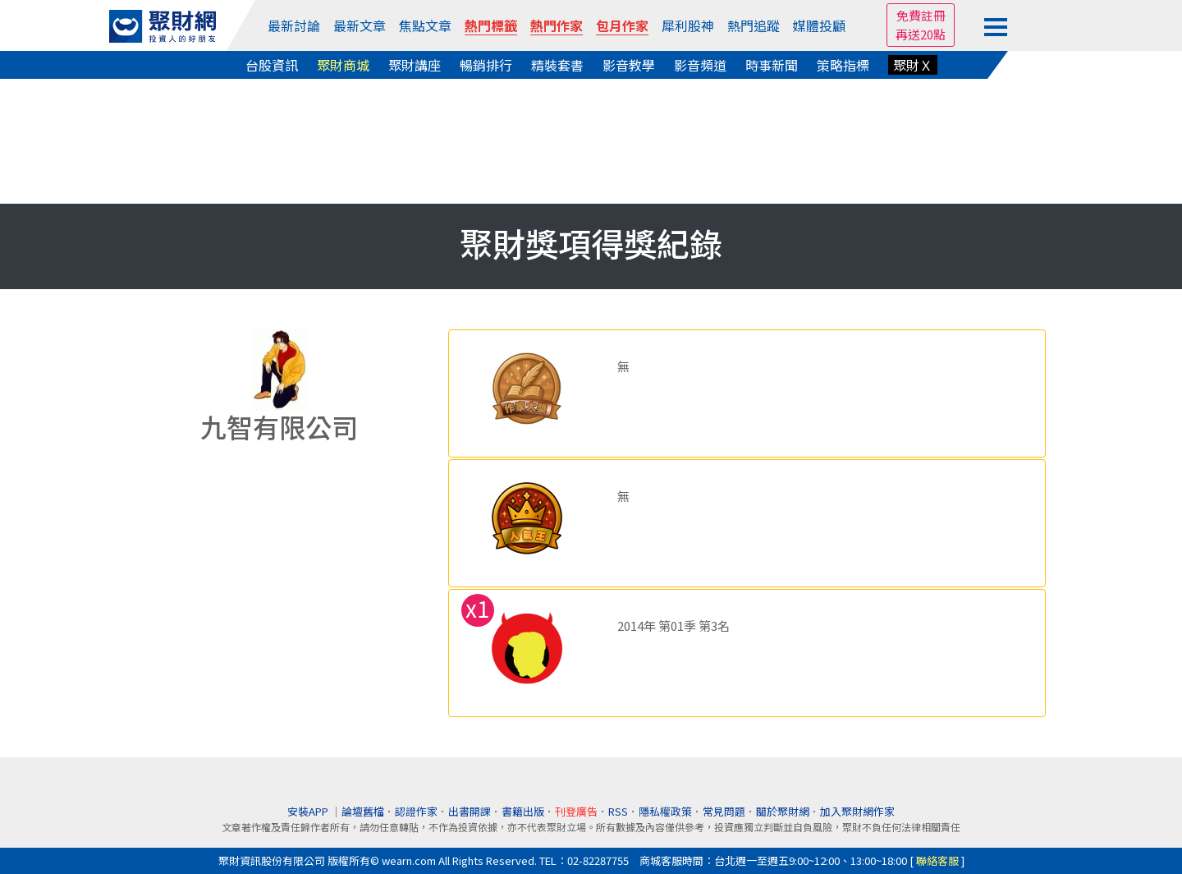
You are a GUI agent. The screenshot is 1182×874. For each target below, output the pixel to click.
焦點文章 (425, 25)
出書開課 (469, 811)
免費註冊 (921, 15)
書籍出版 (523, 811)
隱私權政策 (665, 811)
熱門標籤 (491, 25)
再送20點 (921, 34)
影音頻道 (700, 65)
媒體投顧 (819, 25)
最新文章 (359, 25)
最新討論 (294, 25)
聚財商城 (343, 65)
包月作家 (622, 25)
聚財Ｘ (912, 65)
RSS (618, 811)
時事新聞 (771, 65)
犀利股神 (688, 25)
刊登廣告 (576, 811)
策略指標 (843, 65)
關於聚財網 (782, 811)
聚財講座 (414, 65)
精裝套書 (557, 65)
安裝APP (309, 811)
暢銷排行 (486, 65)
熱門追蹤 (753, 25)
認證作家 (416, 811)
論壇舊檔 (362, 811)
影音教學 (628, 65)
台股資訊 (271, 65)
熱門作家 (556, 25)
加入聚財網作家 (857, 811)
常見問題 (724, 811)
